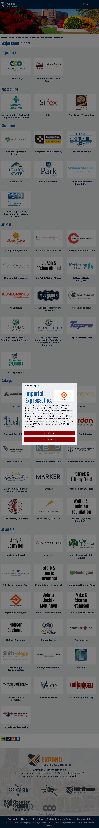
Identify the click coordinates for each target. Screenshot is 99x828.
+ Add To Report (31, 386)
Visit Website (49, 433)
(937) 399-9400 (49, 439)
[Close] (74, 386)
